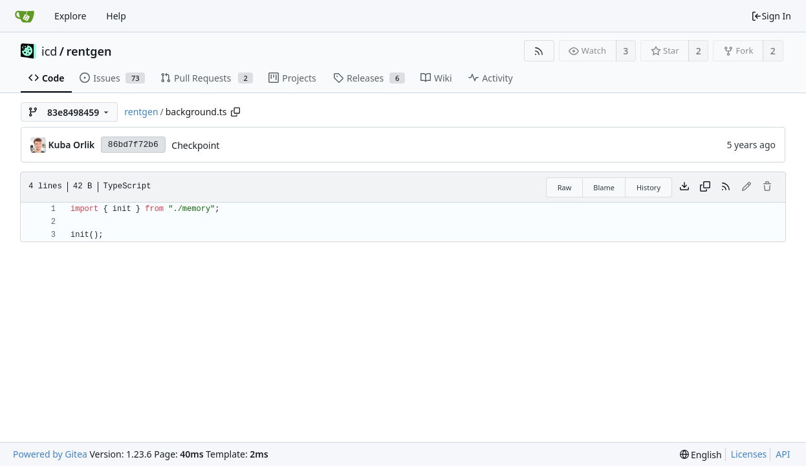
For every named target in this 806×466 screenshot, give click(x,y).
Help (116, 16)
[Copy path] (235, 111)
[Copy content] (705, 187)
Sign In (771, 16)
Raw (565, 187)
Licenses (749, 454)
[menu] (701, 455)
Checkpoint (195, 145)
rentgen (89, 51)
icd (49, 51)
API (783, 454)
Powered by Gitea (50, 454)
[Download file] (684, 187)
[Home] (24, 16)
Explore (70, 16)
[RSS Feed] (539, 50)
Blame (604, 187)
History (648, 187)
